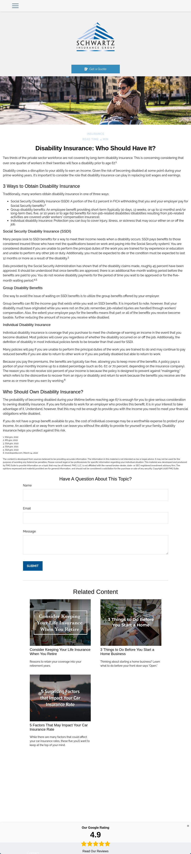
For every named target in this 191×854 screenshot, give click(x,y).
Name (27, 485)
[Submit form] (33, 566)
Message (29, 531)
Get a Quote (96, 69)
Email (27, 508)
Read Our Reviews (95, 839)
